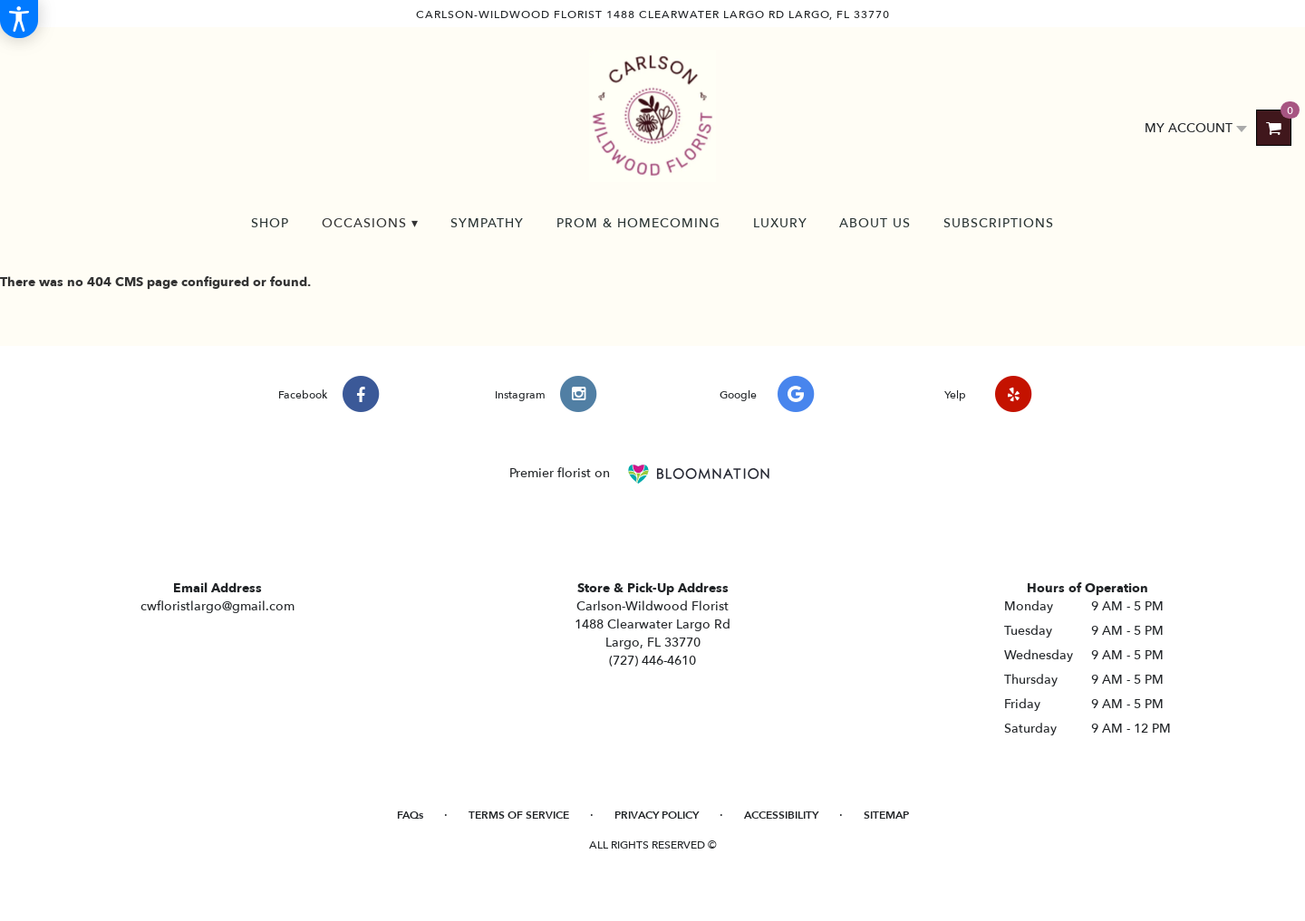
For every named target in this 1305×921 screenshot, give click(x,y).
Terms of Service (519, 815)
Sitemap (886, 815)
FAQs (410, 815)
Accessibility (781, 815)
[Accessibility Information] (19, 19)
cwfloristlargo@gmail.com (217, 606)
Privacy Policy (656, 815)
